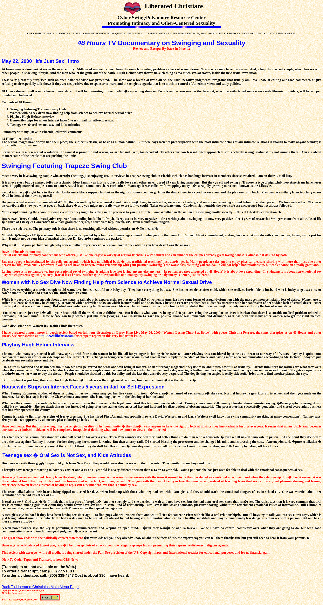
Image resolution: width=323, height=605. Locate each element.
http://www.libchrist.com (56, 336)
